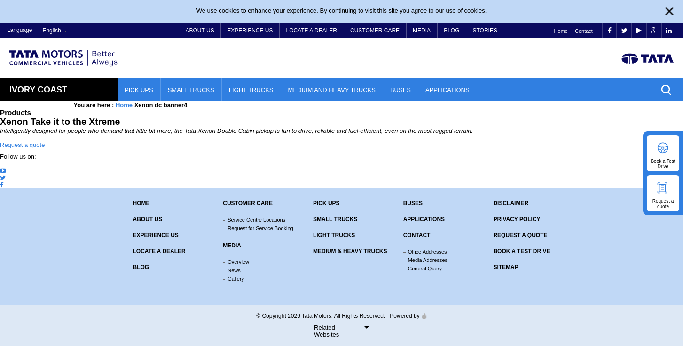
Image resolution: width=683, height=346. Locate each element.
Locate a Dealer (312, 30)
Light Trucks (251, 89)
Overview (238, 262)
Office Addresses (427, 251)
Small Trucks (191, 89)
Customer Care (375, 30)
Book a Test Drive (521, 251)
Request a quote (22, 144)
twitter (624, 30)
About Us (200, 30)
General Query (425, 268)
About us (148, 219)
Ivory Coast (38, 89)
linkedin (669, 30)
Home (561, 31)
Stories (484, 30)
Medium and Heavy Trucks (332, 89)
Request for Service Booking (260, 228)
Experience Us (250, 30)
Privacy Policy (516, 219)
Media (422, 30)
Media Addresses (427, 260)
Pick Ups (139, 89)
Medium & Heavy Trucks (350, 251)
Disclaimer (510, 203)
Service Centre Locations (256, 220)
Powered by (405, 316)
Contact (584, 31)
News (234, 270)
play (639, 30)
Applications (447, 89)
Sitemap (505, 267)
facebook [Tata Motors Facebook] (610, 30)
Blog (451, 30)
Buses (400, 89)
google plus (654, 30)
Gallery (236, 279)
